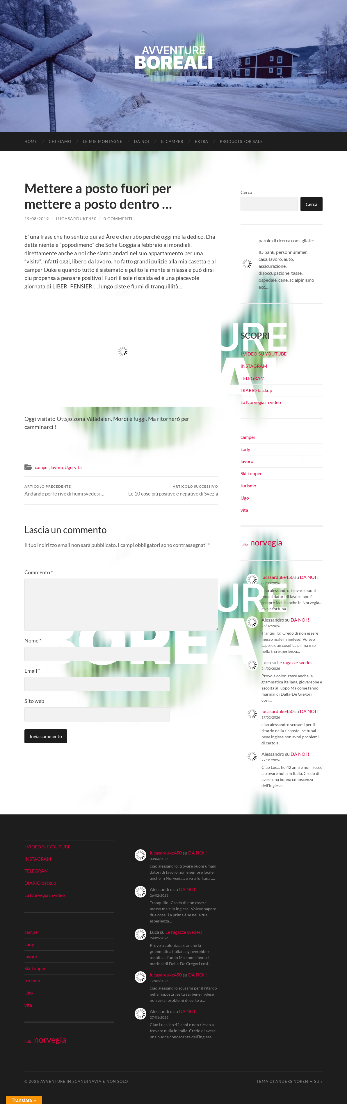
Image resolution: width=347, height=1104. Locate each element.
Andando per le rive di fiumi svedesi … (64, 490)
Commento (38, 572)
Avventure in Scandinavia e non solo (84, 1081)
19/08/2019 (36, 218)
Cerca (246, 192)
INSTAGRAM (254, 366)
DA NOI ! (309, 577)
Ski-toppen (252, 473)
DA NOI (141, 141)
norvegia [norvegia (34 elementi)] (266, 542)
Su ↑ (318, 1081)
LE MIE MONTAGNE (102, 141)
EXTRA (201, 141)
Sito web (34, 701)
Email (32, 670)
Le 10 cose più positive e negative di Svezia (173, 490)
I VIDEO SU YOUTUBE (264, 353)
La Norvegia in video (261, 402)
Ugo (68, 467)
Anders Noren (291, 1081)
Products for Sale (241, 141)
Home (30, 141)
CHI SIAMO (60, 141)
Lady (245, 449)
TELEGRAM (253, 378)
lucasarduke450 (76, 218)
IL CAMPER (172, 141)
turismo (248, 485)
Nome (32, 640)
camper (42, 467)
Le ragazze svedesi (295, 662)
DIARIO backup (256, 390)
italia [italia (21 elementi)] (244, 544)
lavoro (57, 467)
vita (78, 467)
